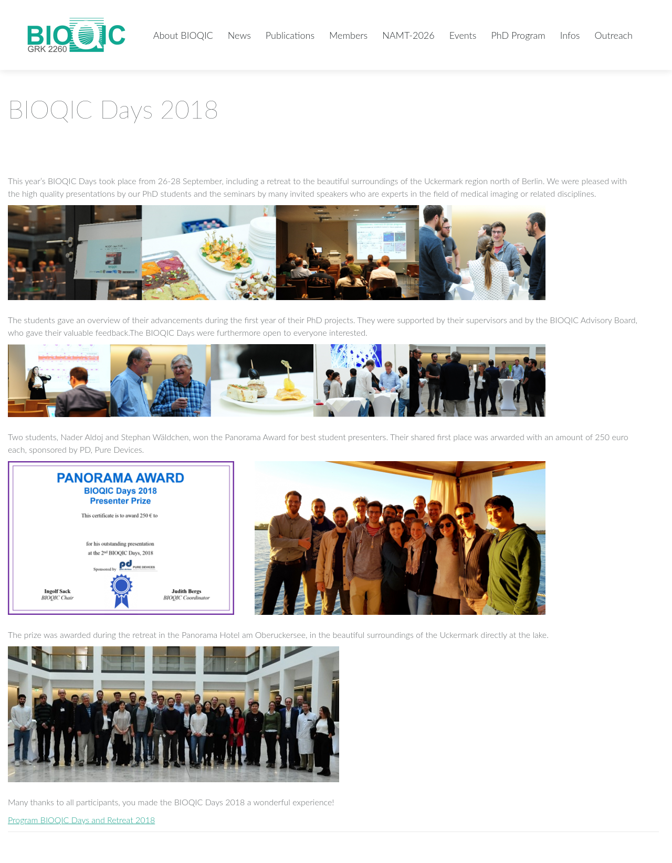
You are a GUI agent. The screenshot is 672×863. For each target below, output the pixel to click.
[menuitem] (183, 34)
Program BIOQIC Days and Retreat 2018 (81, 820)
